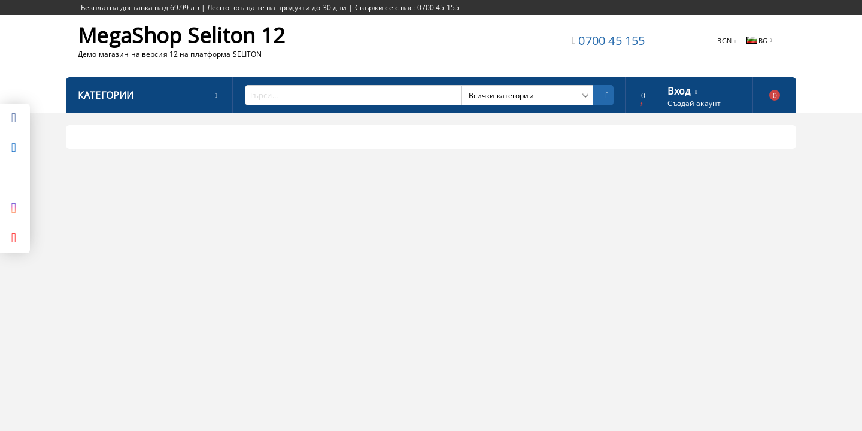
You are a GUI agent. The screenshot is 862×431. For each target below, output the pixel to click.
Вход (678, 89)
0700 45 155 (611, 40)
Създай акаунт (694, 103)
